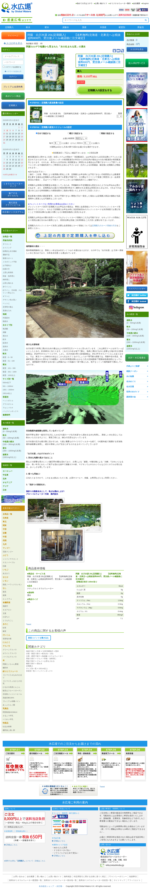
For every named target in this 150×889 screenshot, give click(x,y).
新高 (4, 592)
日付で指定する (44, 133)
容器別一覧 (30, 671)
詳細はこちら (10, 845)
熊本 (57, 651)
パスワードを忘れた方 (13, 71)
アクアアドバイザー (136, 289)
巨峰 (4, 566)
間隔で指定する (107, 133)
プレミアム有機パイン (11, 701)
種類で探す (30, 664)
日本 (38, 651)
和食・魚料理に (50, 659)
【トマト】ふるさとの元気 (12, 682)
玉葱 (4, 613)
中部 (4, 529)
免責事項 (133, 876)
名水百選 (130, 386)
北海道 (5, 518)
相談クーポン (132, 371)
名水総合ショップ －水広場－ (52, 886)
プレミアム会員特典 (13, 86)
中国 (4, 537)
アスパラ (6, 646)
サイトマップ (119, 880)
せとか (5, 577)
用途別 (140, 27)
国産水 (5, 321)
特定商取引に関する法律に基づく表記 (90, 876)
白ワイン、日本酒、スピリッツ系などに (12, 291)
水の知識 (130, 376)
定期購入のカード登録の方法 (104, 225)
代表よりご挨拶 (133, 366)
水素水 (5, 350)
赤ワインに (7, 287)
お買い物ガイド (101, 3)
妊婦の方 (6, 269)
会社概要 (136, 3)
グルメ (39, 659)
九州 (4, 544)
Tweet (28, 624)
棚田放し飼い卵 (9, 730)
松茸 (4, 628)
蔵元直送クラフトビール (13, 203)
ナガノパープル (9, 562)
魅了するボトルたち (13, 194)
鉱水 (4, 339)
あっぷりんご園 (9, 705)
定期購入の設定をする (100, 90)
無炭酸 (5, 329)
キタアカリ (7, 610)
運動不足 (6, 255)
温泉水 (5, 346)
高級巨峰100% (8, 698)
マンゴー (6, 548)
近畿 (4, 533)
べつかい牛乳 (8, 719)
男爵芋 (5, 606)
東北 (4, 522)
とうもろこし (8, 620)
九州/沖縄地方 (47, 651)
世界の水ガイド (133, 392)
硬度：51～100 (9, 361)
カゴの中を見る (13, 43)
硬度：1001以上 (9, 375)
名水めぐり (131, 381)
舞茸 (4, 631)
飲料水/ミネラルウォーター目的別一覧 (95, 880)
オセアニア (7, 482)
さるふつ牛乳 (8, 716)
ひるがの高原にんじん (11, 687)
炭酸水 (65, 27)
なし (4, 588)
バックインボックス (45, 671)
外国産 (103, 27)
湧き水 (39, 664)
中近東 (5, 475)
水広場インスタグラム (13, 212)
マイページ (13, 35)
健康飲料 (6, 415)
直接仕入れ (7, 311)
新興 (4, 595)
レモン (5, 581)
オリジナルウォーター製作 (120, 3)
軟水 (28, 27)
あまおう (6, 573)
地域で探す (30, 651)
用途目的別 (7, 240)
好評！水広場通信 (137, 358)
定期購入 (9, 27)
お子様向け (7, 265)
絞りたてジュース (10, 671)
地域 (4, 314)
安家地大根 (7, 639)
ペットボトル (8, 401)
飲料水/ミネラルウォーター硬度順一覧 (25, 880)
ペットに (6, 303)
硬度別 (122, 27)
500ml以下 (7, 383)
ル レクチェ (7, 599)
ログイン (13, 77)
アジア (5, 486)
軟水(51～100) (47, 654)
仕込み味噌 (7, 727)
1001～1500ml (8, 390)
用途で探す (30, 659)
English (146, 3)
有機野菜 (6, 602)
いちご (5, 570)
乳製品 (5, 708)
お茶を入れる (49, 661)
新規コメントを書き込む (38, 638)
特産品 (5, 723)
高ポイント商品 (13, 96)
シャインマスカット (10, 559)
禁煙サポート (8, 258)
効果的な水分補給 (10, 251)
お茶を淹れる (8, 283)
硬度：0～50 (8, 357)
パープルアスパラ (10, 657)
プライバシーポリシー (117, 876)
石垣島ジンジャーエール (12, 694)
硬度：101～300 (9, 368)
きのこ (5, 624)
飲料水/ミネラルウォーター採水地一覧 (60, 880)
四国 (4, 540)
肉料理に (6, 280)
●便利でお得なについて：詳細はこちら (24, 861)
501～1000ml (8, 386)
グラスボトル (8, 404)
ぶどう (5, 555)
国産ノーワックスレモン (12, 585)
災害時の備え (8, 307)
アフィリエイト (134, 880)
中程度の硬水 (11, 443)
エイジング (7, 248)
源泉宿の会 (131, 397)
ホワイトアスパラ (10, 653)
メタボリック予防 (10, 262)
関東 (4, 525)
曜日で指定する (75, 133)
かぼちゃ (6, 617)
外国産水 (6, 318)
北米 (4, 479)
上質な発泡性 (8, 272)
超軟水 (10, 430)
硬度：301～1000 (9, 372)
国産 (84, 27)
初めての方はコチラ (84, 3)
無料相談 (67, 876)
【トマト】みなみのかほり (12, 676)
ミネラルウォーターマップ (13, 185)
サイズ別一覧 (31, 669)
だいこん (6, 635)
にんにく (6, 642)
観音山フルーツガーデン (12, 691)
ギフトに (6, 296)
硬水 (47, 27)
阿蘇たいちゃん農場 (10, 664)
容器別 (5, 397)
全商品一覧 (7, 236)
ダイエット (7, 244)
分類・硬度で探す (33, 654)
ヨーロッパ (7, 471)
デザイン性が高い (10, 300)
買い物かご (41, 876)
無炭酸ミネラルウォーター (52, 656)
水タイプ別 (7, 325)
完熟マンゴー (8, 552)
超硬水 (9, 455)
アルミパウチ (8, 408)
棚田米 (5, 668)
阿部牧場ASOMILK (10, 712)
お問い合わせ (19, 876)
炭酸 (4, 332)
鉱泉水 (5, 343)
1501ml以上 (43, 669)
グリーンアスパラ (10, 650)
